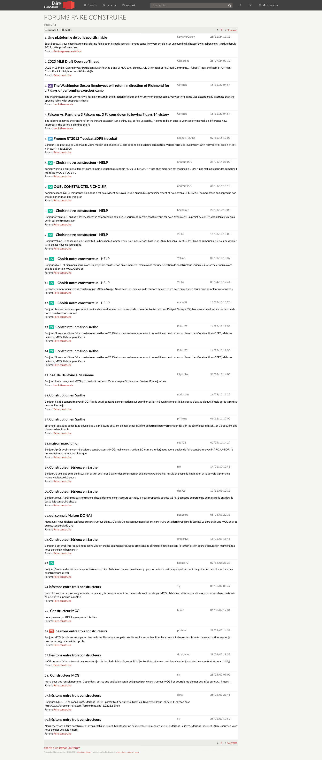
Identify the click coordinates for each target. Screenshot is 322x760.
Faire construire (62, 75)
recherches (120, 752)
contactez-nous (133, 752)
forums (90, 5)
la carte (109, 5)
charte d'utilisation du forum (62, 748)
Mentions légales (84, 752)
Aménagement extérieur (67, 51)
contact (128, 5)
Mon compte (268, 5)
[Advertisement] (260, 76)
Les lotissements (63, 104)
